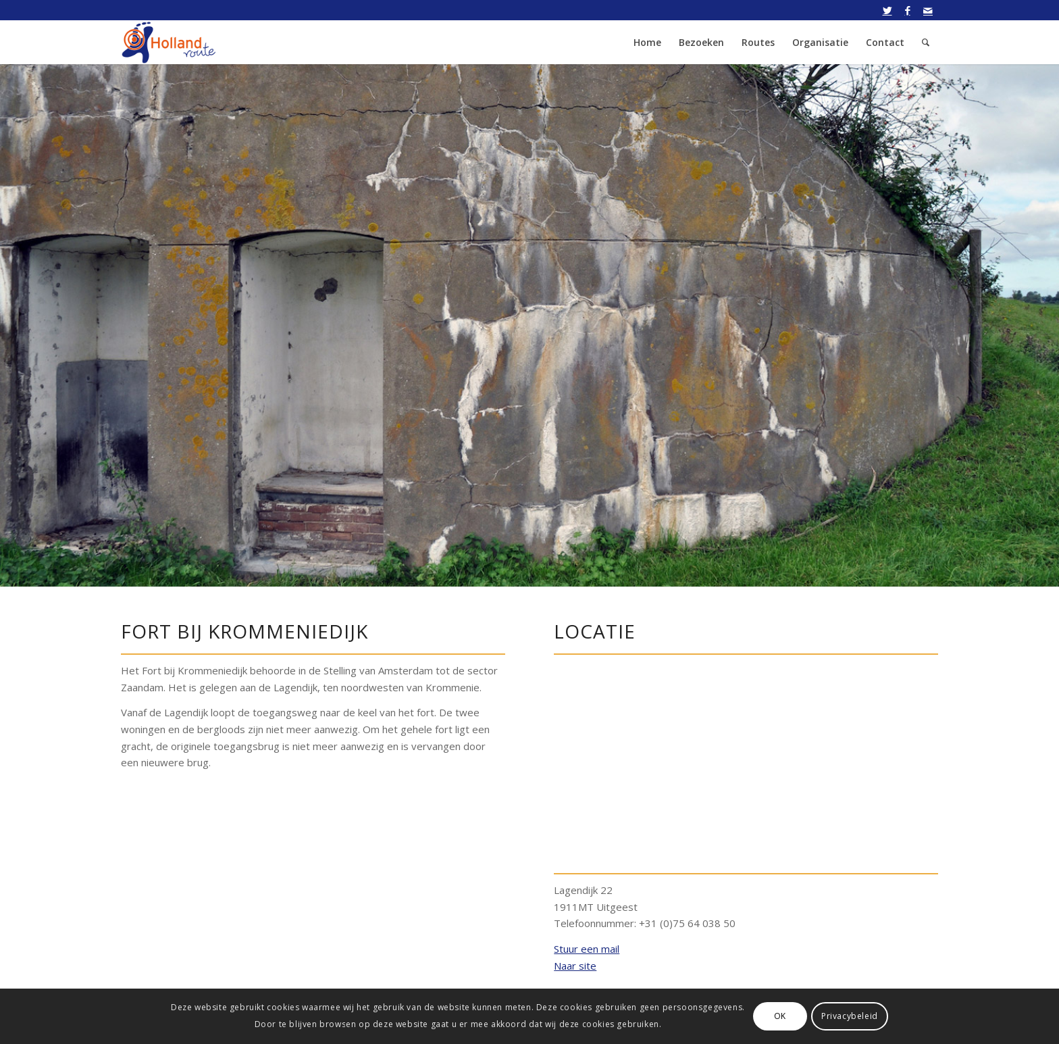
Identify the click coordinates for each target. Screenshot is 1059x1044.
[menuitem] (647, 42)
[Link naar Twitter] (887, 10)
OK (780, 1016)
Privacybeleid (849, 1016)
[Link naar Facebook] (907, 10)
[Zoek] (925, 42)
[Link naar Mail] (928, 10)
